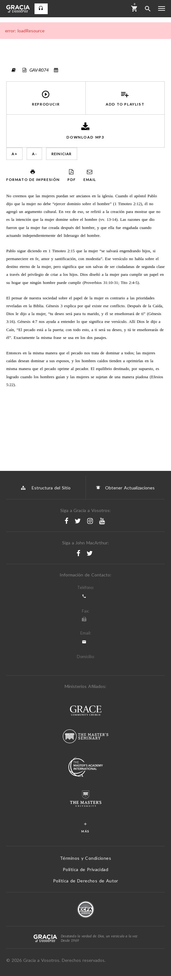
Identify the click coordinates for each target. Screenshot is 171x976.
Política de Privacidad (85, 869)
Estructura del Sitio (46, 487)
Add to (125, 98)
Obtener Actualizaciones (125, 487)
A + (14, 154)
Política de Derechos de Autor (85, 880)
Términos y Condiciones (85, 858)
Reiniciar (61, 154)
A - (34, 154)
